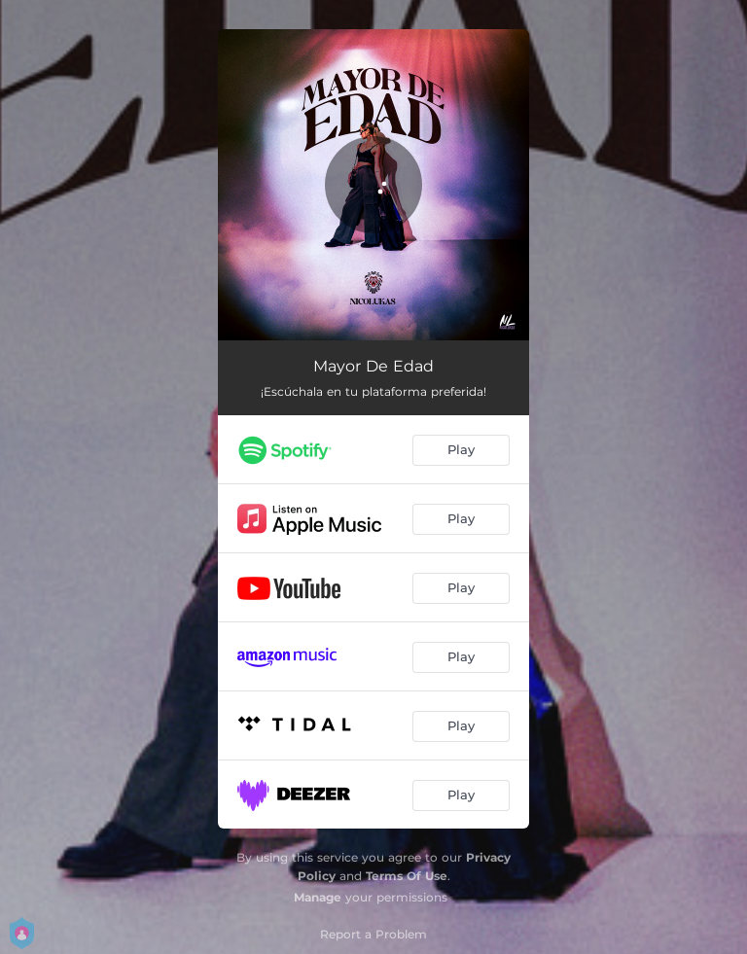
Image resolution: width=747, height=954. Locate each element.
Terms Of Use (406, 875)
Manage (317, 897)
